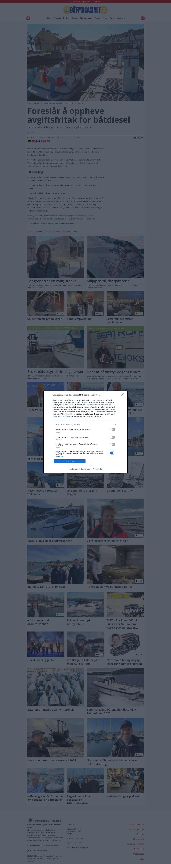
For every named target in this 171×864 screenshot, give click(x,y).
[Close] (123, 395)
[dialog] (85, 432)
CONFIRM (70, 461)
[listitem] (85, 425)
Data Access (85, 469)
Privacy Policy (98, 469)
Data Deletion (73, 469)
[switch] (112, 429)
